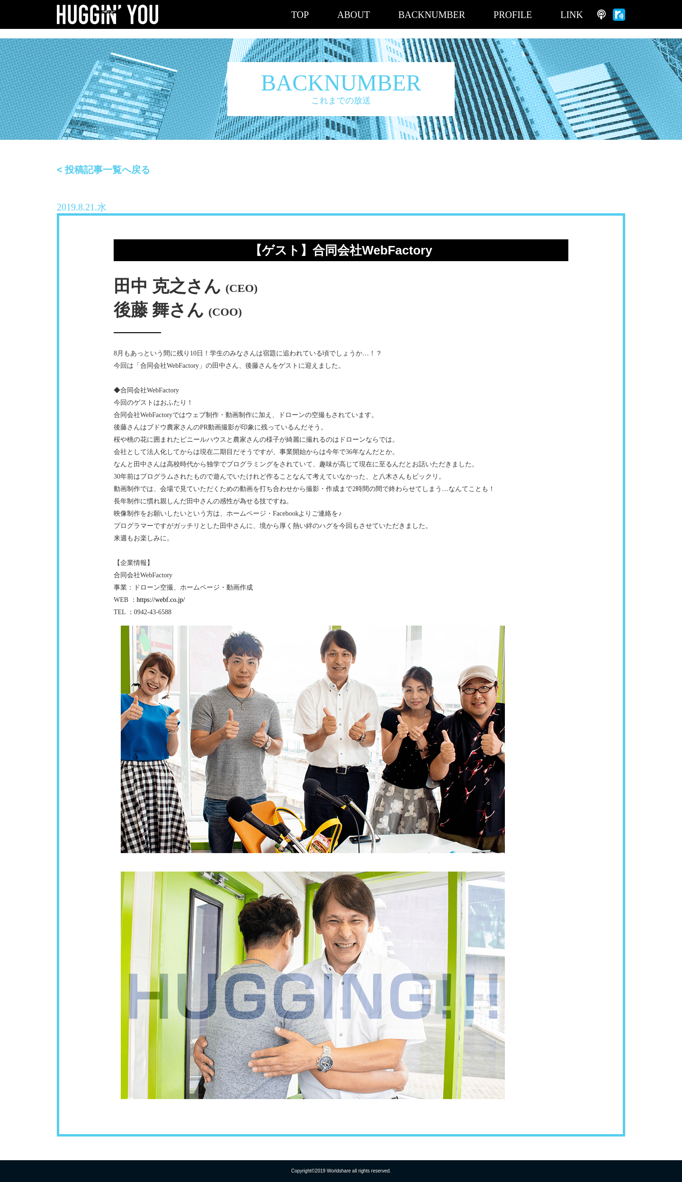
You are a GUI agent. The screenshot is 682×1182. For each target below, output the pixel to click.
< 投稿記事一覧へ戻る (103, 169)
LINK (571, 14)
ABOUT (353, 14)
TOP (300, 14)
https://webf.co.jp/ (161, 599)
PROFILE (513, 14)
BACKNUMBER (431, 14)
